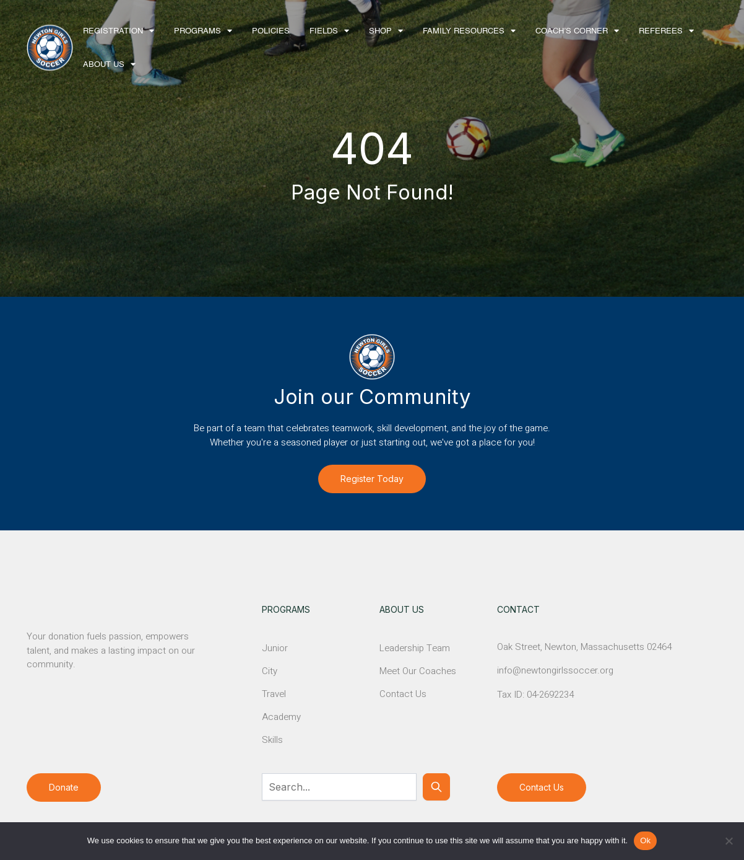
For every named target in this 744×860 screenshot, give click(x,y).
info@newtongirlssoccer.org (555, 670)
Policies (271, 31)
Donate (64, 787)
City (269, 671)
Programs (197, 31)
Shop (380, 31)
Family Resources (463, 31)
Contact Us (402, 694)
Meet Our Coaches (417, 671)
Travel (274, 694)
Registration (113, 31)
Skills (272, 740)
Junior (275, 648)
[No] (728, 841)
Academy (281, 717)
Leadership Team (414, 648)
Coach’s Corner (571, 31)
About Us (103, 65)
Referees (661, 31)
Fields (323, 31)
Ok (645, 840)
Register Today (372, 478)
